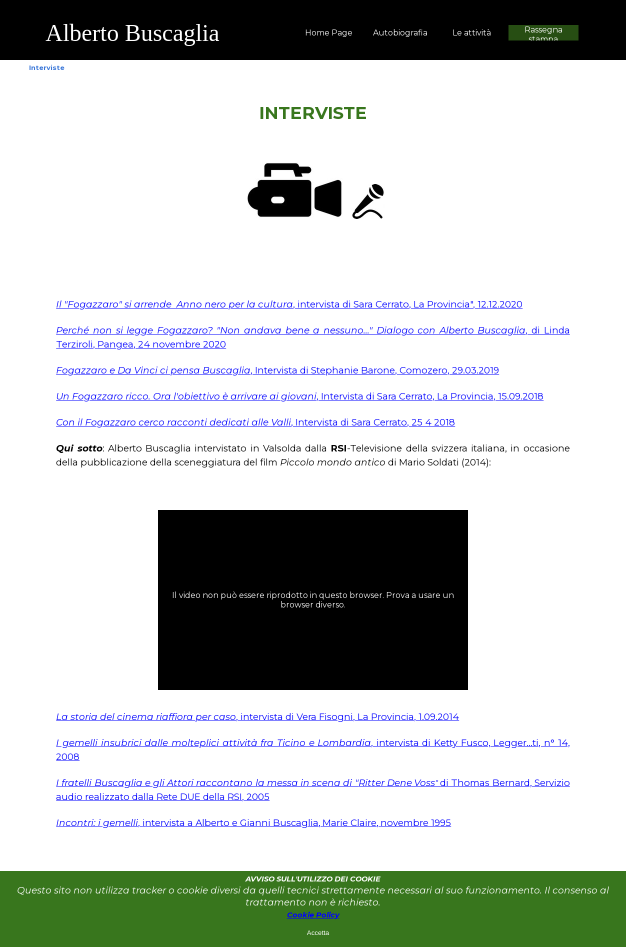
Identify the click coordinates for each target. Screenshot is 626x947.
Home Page (328, 33)
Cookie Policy (313, 915)
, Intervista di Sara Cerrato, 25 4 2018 (255, 422)
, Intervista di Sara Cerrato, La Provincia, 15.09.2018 (300, 396)
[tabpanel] (183, 33)
